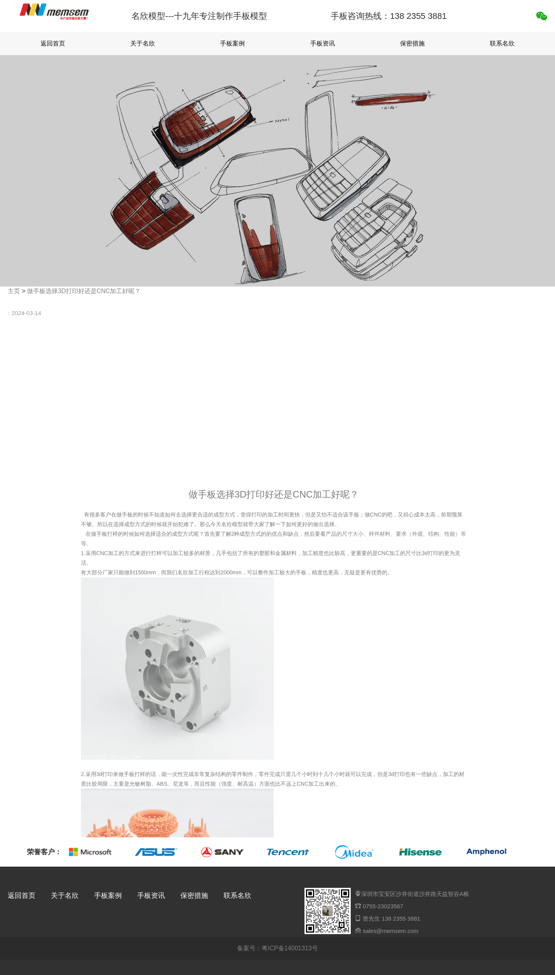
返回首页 (52, 43)
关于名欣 (142, 43)
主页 (14, 291)
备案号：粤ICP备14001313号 (277, 948)
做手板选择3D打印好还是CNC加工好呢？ (84, 291)
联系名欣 (502, 43)
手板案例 (232, 43)
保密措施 (412, 43)
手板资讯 (322, 43)
